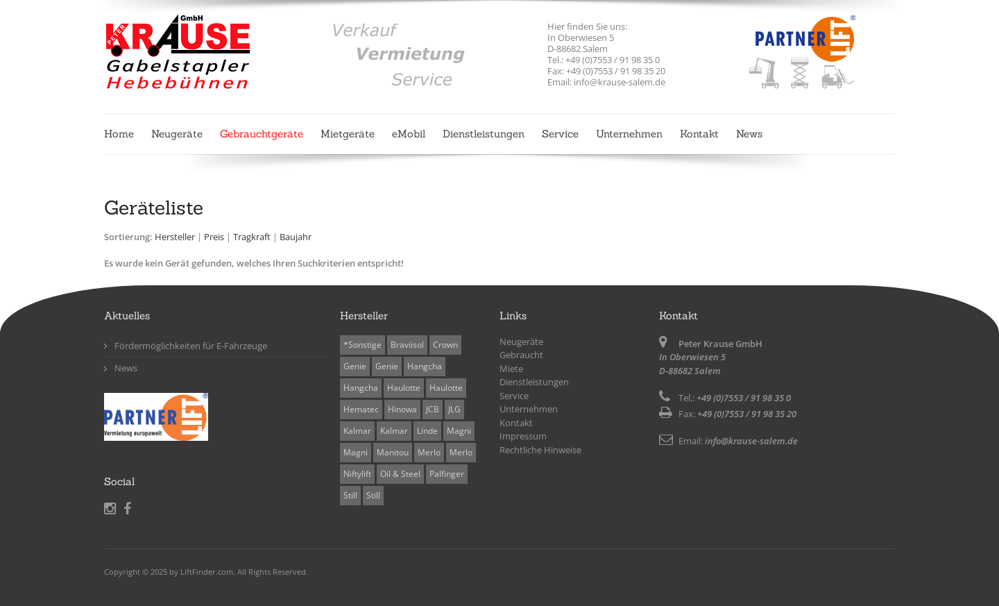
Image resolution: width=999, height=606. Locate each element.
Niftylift (357, 474)
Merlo (429, 452)
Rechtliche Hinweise (540, 450)
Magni (459, 431)
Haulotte (403, 388)
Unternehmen (629, 133)
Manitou (393, 452)
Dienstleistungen (483, 133)
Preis (214, 236)
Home (119, 133)
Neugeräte (177, 133)
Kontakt (699, 133)
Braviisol (407, 345)
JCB (432, 409)
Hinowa (402, 409)
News (749, 133)
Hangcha (424, 366)
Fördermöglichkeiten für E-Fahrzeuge (190, 345)
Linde (427, 431)
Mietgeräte (348, 133)
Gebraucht (521, 354)
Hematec (361, 409)
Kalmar (357, 431)
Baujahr (295, 236)
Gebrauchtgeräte (261, 133)
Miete (511, 368)
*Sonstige (362, 345)
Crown (445, 345)
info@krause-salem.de (751, 441)
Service (560, 133)
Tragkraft (252, 236)
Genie (354, 366)
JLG (454, 409)
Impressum (523, 436)
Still (350, 495)
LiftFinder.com (206, 571)
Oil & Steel (400, 474)
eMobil (408, 133)
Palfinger (446, 474)
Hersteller (175, 236)
